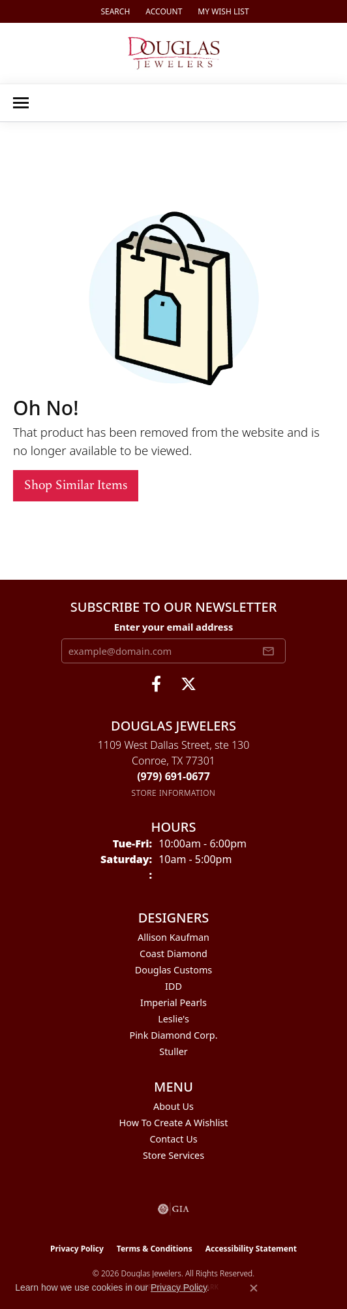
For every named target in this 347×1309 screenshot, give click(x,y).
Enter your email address (174, 626)
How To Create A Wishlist (173, 1122)
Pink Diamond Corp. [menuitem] (173, 1035)
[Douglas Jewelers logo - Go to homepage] (174, 53)
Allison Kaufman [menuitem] (173, 937)
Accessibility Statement (251, 1248)
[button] (114, 11)
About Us (173, 1106)
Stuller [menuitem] (173, 1051)
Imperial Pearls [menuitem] (173, 1002)
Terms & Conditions (154, 1248)
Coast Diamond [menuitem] (173, 953)
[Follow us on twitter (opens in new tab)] (188, 684)
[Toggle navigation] (21, 102)
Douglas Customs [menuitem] (174, 970)
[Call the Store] (173, 776)
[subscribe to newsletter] (268, 651)
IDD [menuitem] (173, 986)
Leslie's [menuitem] (173, 1019)
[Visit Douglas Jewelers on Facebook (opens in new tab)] (156, 684)
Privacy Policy (77, 1248)
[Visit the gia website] (173, 1209)
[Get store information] (174, 792)
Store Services (173, 1155)
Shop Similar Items (75, 485)
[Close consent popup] (254, 1288)
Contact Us (173, 1139)
